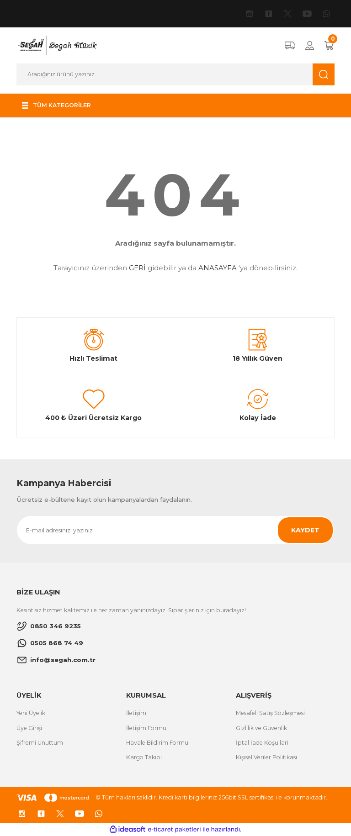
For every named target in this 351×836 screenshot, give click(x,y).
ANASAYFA (217, 267)
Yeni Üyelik (30, 713)
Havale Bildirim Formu (157, 742)
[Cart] (329, 45)
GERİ (137, 267)
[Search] (175, 74)
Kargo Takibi (144, 757)
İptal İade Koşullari (262, 742)
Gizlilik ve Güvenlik (261, 728)
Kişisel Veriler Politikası (266, 757)
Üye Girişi (29, 728)
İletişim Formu (146, 728)
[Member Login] (309, 45)
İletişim (136, 713)
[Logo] (56, 45)
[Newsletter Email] (175, 530)
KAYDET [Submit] (305, 530)
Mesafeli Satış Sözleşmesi (270, 713)
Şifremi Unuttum (39, 742)
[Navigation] (58, 105)
